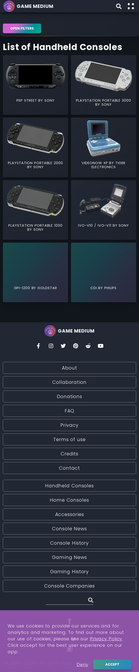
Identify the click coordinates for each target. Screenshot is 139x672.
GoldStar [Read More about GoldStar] (47, 288)
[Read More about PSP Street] (35, 76)
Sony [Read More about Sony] (49, 100)
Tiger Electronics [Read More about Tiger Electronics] (108, 165)
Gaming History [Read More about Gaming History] (69, 571)
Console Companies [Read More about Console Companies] (69, 586)
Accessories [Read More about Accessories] (69, 514)
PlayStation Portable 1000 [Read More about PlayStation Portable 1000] (35, 225)
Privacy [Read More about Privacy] (69, 425)
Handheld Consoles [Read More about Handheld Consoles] (69, 485)
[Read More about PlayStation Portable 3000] (103, 76)
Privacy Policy (106, 657)
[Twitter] (63, 347)
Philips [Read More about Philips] (110, 288)
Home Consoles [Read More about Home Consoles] (69, 500)
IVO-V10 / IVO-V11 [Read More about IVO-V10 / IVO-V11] (95, 225)
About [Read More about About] (69, 368)
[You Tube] (100, 347)
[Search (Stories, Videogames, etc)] (69, 601)
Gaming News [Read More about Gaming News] (69, 557)
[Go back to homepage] (29, 6)
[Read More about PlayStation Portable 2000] (35, 138)
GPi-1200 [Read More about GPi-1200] (23, 288)
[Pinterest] (75, 347)
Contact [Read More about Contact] (69, 468)
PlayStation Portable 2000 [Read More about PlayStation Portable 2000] (35, 163)
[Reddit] (88, 347)
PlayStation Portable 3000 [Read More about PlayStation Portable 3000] (103, 100)
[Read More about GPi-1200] (35, 263)
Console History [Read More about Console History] (69, 543)
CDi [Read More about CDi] (94, 288)
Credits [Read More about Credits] (69, 453)
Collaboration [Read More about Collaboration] (69, 382)
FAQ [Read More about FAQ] (70, 410)
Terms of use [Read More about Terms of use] (69, 439)
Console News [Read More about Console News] (69, 528)
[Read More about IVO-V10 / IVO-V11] (103, 201)
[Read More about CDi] (103, 263)
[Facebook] (38, 347)
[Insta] (51, 347)
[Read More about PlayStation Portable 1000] (35, 201)
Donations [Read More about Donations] (69, 396)
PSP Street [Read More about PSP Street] (27, 100)
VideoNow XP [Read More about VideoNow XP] (95, 163)
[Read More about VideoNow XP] (103, 138)
